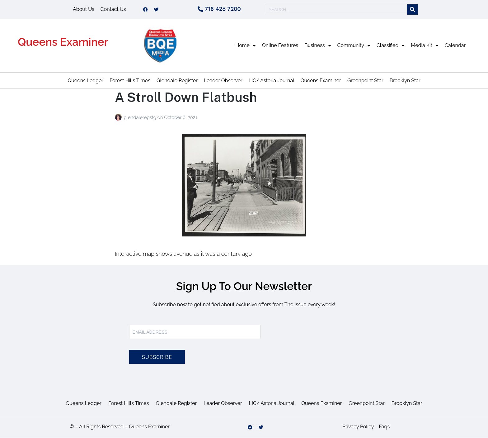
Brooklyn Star (405, 81)
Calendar (455, 46)
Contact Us (113, 9)
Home (246, 45)
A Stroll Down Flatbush (186, 97)
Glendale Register (177, 81)
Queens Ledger (85, 81)
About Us (83, 9)
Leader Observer (223, 81)
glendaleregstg (140, 118)
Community (353, 45)
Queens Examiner (63, 42)
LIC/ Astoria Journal (271, 81)
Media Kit (425, 45)
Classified (391, 45)
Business (317, 45)
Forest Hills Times (130, 81)
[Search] (412, 10)
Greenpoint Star (365, 81)
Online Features (280, 46)
